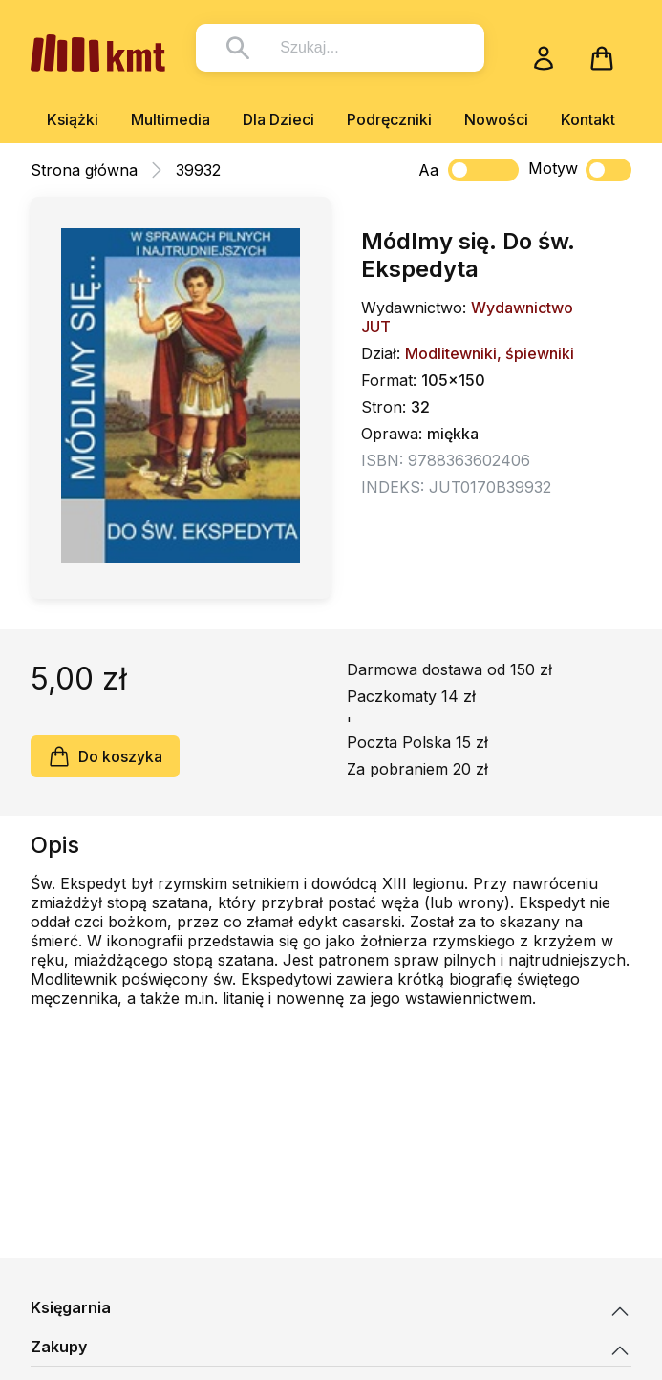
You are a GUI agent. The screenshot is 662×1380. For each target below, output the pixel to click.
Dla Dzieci (278, 119)
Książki (72, 119)
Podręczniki (389, 119)
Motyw (579, 170)
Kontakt (588, 119)
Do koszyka (105, 756)
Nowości (496, 119)
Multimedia (170, 119)
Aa (428, 170)
